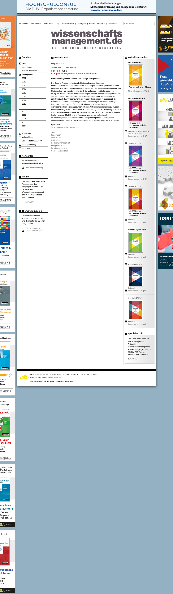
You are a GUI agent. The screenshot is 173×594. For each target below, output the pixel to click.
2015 (24, 86)
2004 (24, 126)
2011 (24, 100)
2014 (24, 89)
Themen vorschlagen (34, 231)
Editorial (131, 177)
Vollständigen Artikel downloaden (67, 127)
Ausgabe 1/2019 (135, 298)
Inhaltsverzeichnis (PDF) (138, 136)
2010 (24, 104)
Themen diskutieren (33, 228)
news (24, 63)
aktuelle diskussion (29, 71)
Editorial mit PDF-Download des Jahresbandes (139, 132)
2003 (24, 130)
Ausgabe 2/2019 (135, 264)
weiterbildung (27, 137)
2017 (24, 78)
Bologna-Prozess (58, 146)
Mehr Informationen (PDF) (138, 91)
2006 (24, 119)
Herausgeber (81, 23)
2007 (24, 115)
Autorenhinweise (68, 23)
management (27, 74)
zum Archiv (132, 359)
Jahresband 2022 (135, 143)
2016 (24, 82)
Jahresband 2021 (135, 186)
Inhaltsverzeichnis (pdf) (137, 222)
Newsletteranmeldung (34, 168)
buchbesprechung (29, 145)
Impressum (101, 23)
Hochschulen (56, 140)
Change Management (59, 151)
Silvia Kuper (56, 135)
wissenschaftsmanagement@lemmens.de (45, 377)
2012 (24, 97)
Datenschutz (112, 23)
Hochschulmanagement (60, 143)
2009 (24, 108)
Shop (57, 23)
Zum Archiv (30, 202)
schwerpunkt (27, 133)
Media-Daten (48, 23)
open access (27, 67)
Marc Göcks (56, 138)
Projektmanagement (59, 148)
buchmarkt (26, 148)
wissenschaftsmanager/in (32, 141)
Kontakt (92, 23)
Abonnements (36, 23)
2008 (24, 111)
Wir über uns (23, 23)
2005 (24, 122)
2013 (24, 93)
